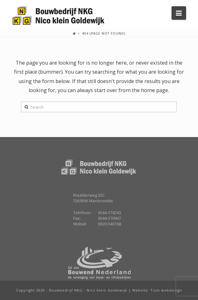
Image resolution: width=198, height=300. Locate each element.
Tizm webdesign (166, 290)
